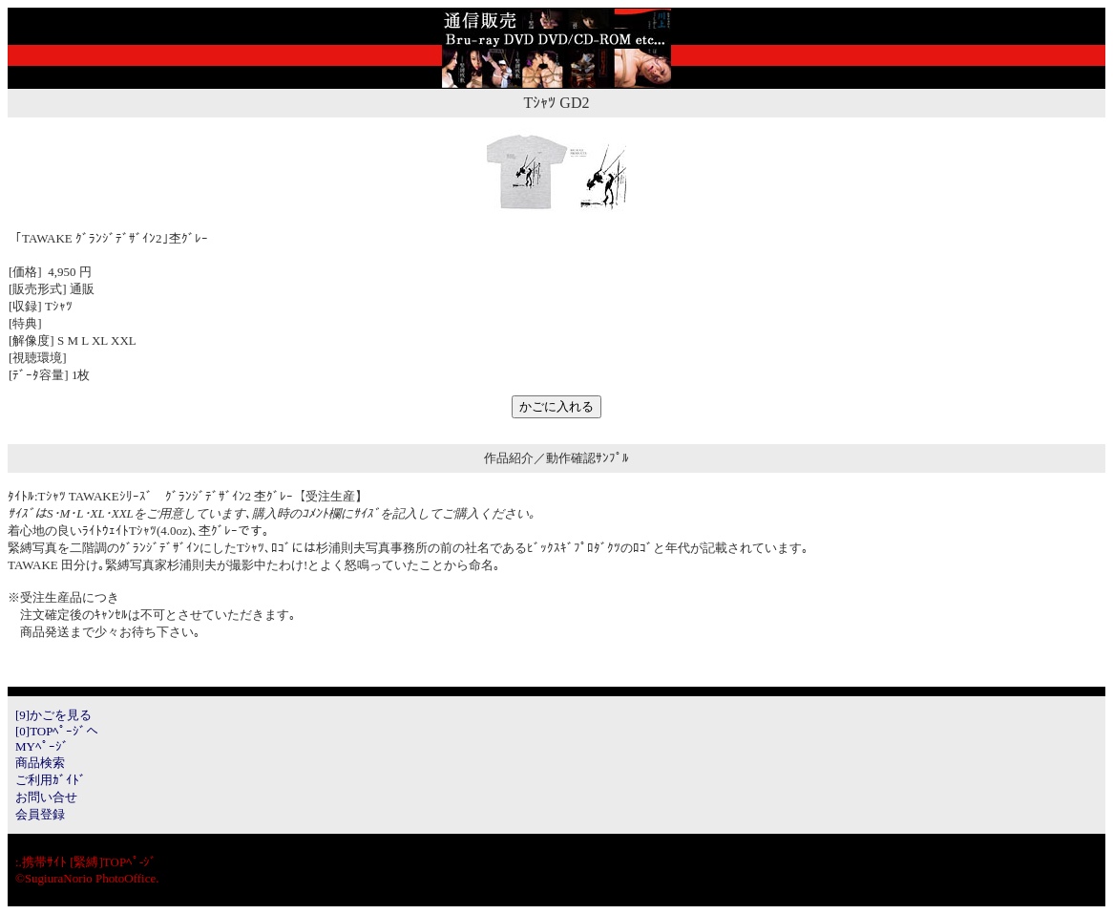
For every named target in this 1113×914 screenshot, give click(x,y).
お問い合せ (46, 797)
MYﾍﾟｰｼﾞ (42, 746)
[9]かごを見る (53, 715)
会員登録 (40, 814)
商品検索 (40, 762)
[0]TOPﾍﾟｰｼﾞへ (56, 731)
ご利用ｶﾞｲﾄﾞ (50, 780)
